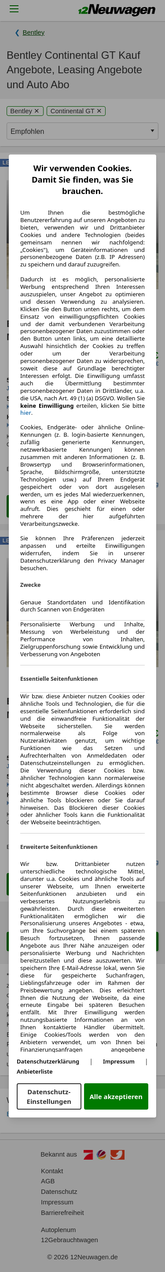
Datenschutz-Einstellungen (49, 1096)
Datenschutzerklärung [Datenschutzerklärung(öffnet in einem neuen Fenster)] (48, 1061)
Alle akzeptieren (116, 1096)
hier (25, 413)
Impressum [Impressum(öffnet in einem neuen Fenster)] (119, 1061)
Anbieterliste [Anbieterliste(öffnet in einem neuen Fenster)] (35, 1071)
